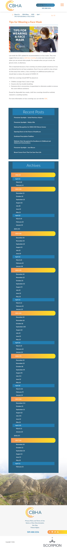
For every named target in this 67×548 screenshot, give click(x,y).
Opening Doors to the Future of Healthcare (27, 131)
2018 (17, 435)
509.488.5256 (47, 8)
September (20, 199)
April (38, 14)
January (19, 225)
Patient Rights (35, 527)
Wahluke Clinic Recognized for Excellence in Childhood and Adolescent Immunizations (32, 142)
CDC (45, 98)
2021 (18, 313)
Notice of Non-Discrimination (35, 523)
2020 (32, 14)
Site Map (35, 525)
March (19, 182)
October (19, 196)
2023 (18, 233)
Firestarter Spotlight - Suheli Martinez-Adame (28, 117)
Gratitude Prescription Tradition (24, 136)
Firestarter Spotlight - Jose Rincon (24, 147)
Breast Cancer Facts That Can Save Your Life (27, 152)
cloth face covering (30, 58)
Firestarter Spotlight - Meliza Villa (24, 122)
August (19, 203)
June (18, 209)
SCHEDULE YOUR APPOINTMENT (45, 4)
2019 (18, 399)
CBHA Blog (25, 14)
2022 (18, 270)
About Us (17, 14)
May (18, 212)
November (20, 241)
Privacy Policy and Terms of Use (35, 521)
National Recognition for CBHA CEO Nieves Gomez (30, 127)
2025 (18, 189)
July (18, 206)
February (20, 185)
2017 (18, 440)
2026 (18, 175)
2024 (17, 229)
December (20, 193)
